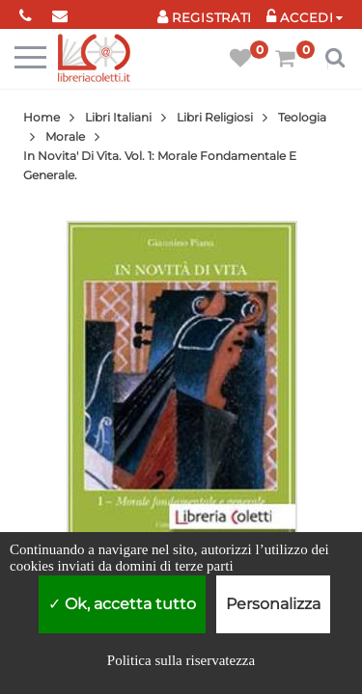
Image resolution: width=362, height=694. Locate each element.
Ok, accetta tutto (122, 604)
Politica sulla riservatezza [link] (181, 660)
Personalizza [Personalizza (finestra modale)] (273, 604)
